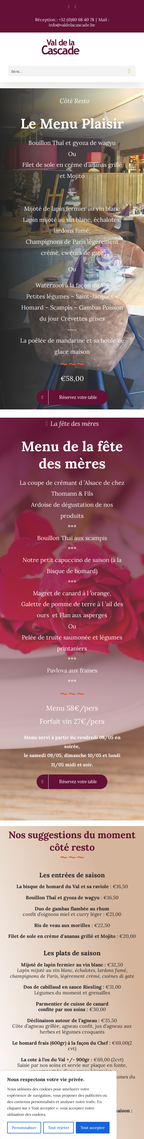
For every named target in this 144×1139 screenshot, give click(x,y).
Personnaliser (24, 1127)
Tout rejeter (58, 1127)
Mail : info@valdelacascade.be (79, 22)
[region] (58, 1105)
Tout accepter (93, 1127)
